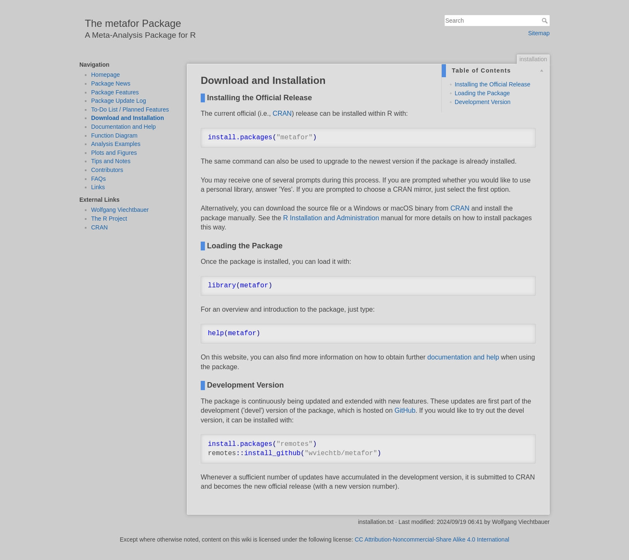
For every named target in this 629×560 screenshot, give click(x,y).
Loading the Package (482, 93)
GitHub (404, 410)
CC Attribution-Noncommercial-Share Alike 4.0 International (432, 539)
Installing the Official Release (492, 84)
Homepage (105, 74)
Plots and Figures (114, 152)
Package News (110, 83)
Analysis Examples (116, 144)
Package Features (115, 92)
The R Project (109, 218)
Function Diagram (114, 135)
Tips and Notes (111, 161)
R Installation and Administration (331, 217)
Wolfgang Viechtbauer (120, 209)
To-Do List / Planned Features (130, 109)
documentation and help (463, 357)
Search (546, 20)
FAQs (98, 178)
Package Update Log (118, 100)
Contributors (107, 170)
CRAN (99, 227)
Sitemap (539, 33)
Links (98, 187)
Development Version (483, 102)
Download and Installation (127, 118)
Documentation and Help (123, 126)
